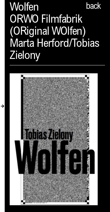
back (93, 6)
